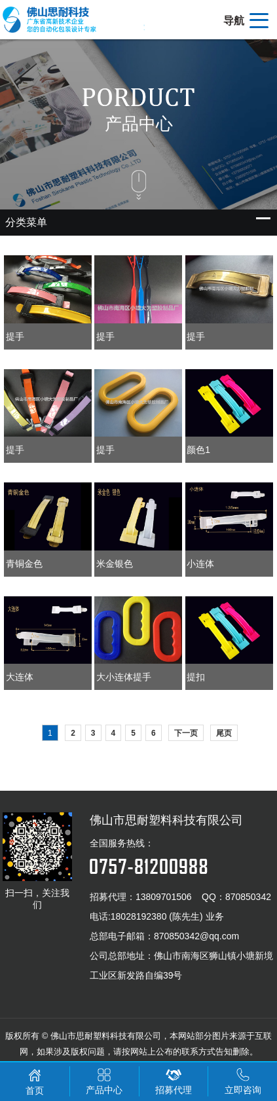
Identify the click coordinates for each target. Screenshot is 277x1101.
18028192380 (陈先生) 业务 (167, 916)
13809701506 (164, 897)
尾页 (224, 733)
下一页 (186, 733)
